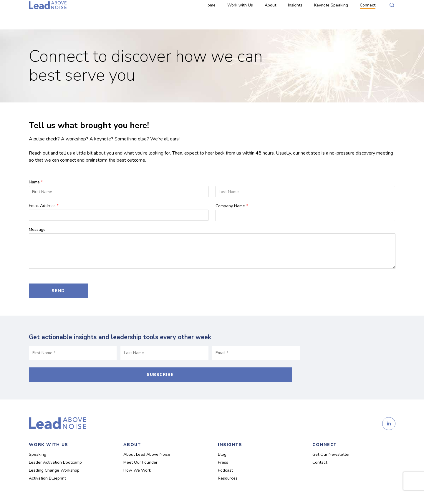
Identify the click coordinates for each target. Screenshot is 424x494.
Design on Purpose (191, 482)
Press (223, 448)
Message (37, 229)
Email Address (44, 205)
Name (36, 182)
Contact (319, 448)
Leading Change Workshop (54, 456)
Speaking (37, 440)
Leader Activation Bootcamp (55, 448)
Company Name (232, 206)
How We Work (137, 456)
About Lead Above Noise (146, 440)
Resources (228, 464)
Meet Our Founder (140, 448)
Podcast (225, 456)
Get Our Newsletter (331, 440)
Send (58, 291)
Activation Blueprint (47, 464)
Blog (222, 440)
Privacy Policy (140, 482)
